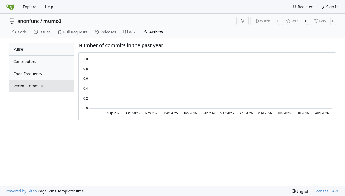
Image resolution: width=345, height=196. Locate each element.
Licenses (321, 191)
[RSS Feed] (242, 21)
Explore (29, 6)
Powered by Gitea (21, 191)
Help (49, 6)
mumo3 (52, 21)
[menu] (301, 191)
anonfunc (28, 21)
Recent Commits (28, 85)
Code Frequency (27, 73)
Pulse (18, 49)
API (335, 191)
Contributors (24, 61)
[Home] (10, 7)
